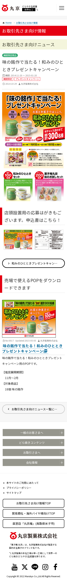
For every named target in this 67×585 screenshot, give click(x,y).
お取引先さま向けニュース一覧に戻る (36, 409)
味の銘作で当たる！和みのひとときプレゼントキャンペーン (32, 348)
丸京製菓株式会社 (29, 83)
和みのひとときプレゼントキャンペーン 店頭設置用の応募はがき (38, 263)
